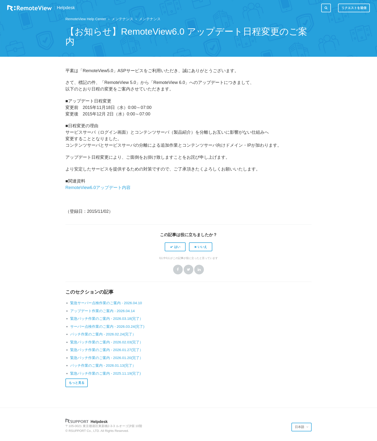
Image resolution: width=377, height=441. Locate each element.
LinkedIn (199, 269)
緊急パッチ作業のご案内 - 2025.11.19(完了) (105, 373)
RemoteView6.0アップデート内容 (98, 187)
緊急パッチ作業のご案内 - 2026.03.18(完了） (106, 318)
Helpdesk (66, 8)
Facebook (178, 269)
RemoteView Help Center (85, 19)
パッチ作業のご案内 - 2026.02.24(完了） (103, 334)
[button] (175, 246)
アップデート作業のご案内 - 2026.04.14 (102, 311)
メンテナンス (122, 19)
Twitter (188, 269)
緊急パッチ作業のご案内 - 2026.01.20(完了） (106, 358)
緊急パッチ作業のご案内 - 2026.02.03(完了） (106, 342)
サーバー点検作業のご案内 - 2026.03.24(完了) (107, 326)
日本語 (300, 427)
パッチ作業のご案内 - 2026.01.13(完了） (103, 365)
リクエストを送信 (353, 8)
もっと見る (76, 382)
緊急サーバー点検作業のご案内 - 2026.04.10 (106, 303)
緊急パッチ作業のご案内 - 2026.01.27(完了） (106, 350)
